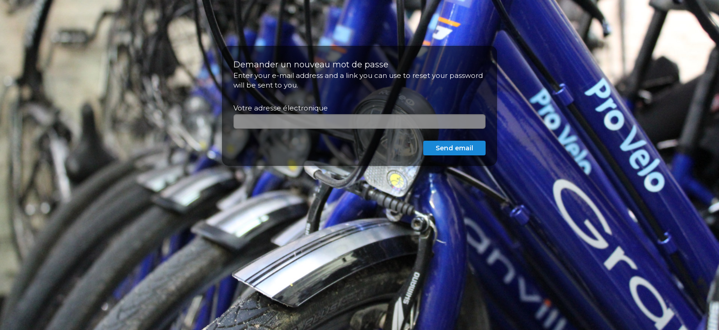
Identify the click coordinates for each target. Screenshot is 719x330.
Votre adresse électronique (280, 108)
